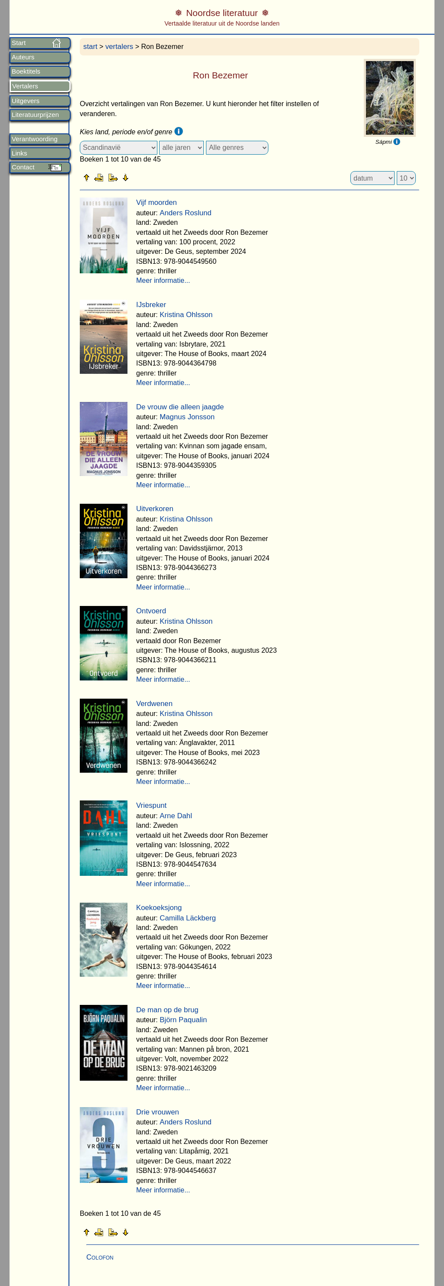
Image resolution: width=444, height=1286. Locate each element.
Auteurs (23, 57)
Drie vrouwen (157, 1112)
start (90, 46)
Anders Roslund (185, 213)
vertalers (119, 46)
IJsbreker (151, 305)
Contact (23, 167)
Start (19, 42)
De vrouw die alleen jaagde (180, 407)
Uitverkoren (154, 509)
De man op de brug (167, 1010)
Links (19, 153)
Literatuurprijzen (35, 114)
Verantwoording (35, 139)
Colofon (100, 1257)
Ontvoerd (151, 611)
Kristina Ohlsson (186, 315)
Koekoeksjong (159, 908)
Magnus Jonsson (187, 417)
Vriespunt (151, 805)
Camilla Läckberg (188, 918)
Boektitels (26, 71)
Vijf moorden (156, 202)
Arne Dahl (176, 816)
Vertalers (25, 86)
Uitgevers (25, 100)
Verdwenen (154, 704)
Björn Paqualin (183, 1020)
